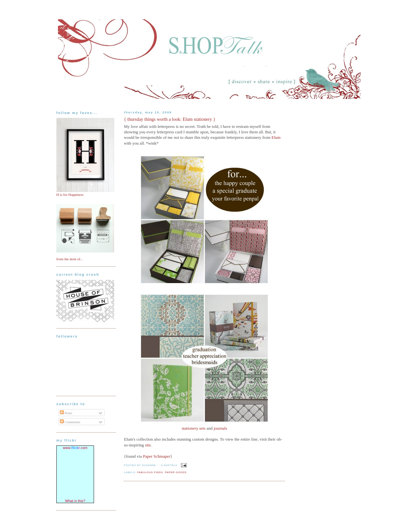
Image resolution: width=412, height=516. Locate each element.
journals (220, 428)
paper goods (175, 472)
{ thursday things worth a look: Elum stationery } (169, 119)
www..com (75, 448)
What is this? (75, 501)
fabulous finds (150, 472)
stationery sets (193, 428)
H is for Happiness (69, 194)
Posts (66, 413)
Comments (70, 422)
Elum (276, 137)
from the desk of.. (69, 259)
